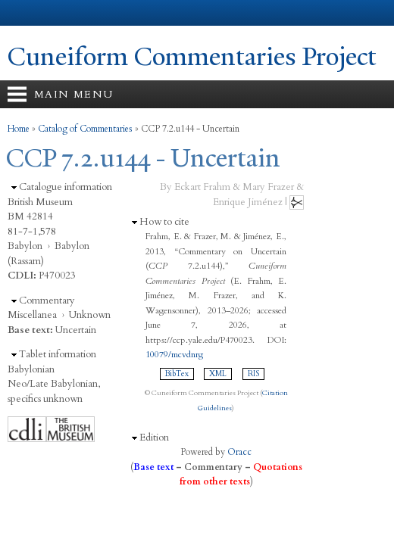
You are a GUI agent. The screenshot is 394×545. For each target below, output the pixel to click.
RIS (253, 374)
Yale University (25, 13)
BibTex (177, 374)
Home (19, 129)
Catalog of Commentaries (85, 129)
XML (218, 374)
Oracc (239, 452)
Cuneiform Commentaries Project (192, 56)
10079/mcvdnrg (174, 354)
